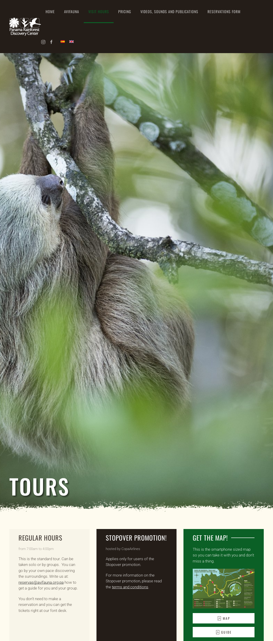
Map (223, 618)
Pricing (124, 11)
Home (50, 11)
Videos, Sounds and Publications (169, 11)
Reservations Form (224, 11)
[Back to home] (25, 26)
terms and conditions (130, 587)
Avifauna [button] (71, 11)
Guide (223, 632)
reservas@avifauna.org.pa (41, 582)
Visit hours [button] (98, 11)
